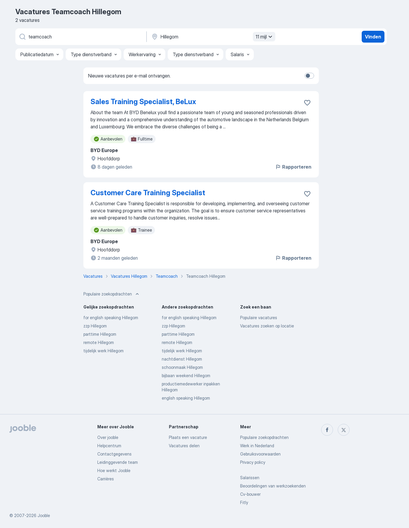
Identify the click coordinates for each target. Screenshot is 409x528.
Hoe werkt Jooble (113, 470)
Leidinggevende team (117, 462)
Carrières (105, 478)
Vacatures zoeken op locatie (267, 325)
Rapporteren (293, 167)
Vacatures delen (184, 445)
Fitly (244, 502)
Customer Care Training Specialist (147, 192)
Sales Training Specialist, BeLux (143, 101)
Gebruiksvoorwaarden (260, 453)
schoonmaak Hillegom (182, 367)
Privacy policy (252, 462)
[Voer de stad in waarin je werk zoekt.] (213, 36)
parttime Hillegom (99, 334)
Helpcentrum (109, 445)
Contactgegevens (114, 453)
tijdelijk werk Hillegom (103, 350)
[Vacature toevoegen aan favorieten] (307, 102)
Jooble (44, 515)
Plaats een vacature (188, 437)
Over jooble (107, 437)
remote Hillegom (98, 342)
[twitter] (344, 430)
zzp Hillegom (95, 325)
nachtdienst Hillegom (182, 358)
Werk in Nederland (257, 445)
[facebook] (327, 430)
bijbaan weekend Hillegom (186, 375)
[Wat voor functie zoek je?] (80, 36)
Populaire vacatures (258, 317)
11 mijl (265, 36)
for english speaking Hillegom (110, 317)
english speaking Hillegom (186, 398)
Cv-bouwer (250, 494)
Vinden (373, 37)
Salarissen (249, 477)
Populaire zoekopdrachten (264, 437)
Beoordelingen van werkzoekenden (273, 485)
